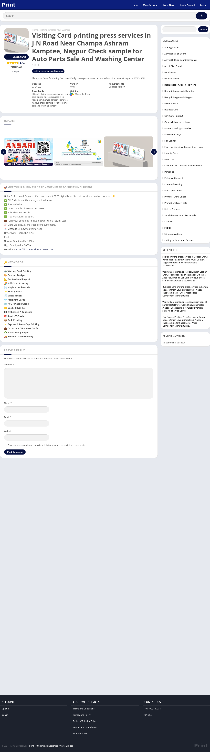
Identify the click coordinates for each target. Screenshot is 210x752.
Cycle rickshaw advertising (177, 122)
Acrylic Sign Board (173, 66)
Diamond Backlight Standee (177, 128)
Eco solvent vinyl (172, 135)
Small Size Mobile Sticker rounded (180, 215)
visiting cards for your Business (55, 30)
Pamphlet (169, 172)
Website (8, 431)
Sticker (167, 228)
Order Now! (169, 4)
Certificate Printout (173, 116)
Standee (168, 222)
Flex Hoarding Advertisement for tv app (183, 147)
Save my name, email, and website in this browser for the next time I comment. (46, 445)
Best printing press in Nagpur (178, 97)
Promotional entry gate (175, 203)
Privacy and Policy (82, 715)
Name (8, 403)
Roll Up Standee (172, 209)
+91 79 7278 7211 (152, 709)
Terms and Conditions (83, 709)
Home (135, 4)
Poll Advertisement (173, 178)
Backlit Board (170, 72)
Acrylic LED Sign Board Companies (180, 60)
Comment (10, 364)
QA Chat (148, 715)
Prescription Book (173, 190)
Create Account (187, 4)
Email (7, 417)
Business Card (171, 110)
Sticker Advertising (173, 234)
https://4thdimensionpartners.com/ (34, 249)
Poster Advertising (173, 184)
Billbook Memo (171, 103)
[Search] (105, 15)
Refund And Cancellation (85, 727)
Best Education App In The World (180, 85)
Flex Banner (170, 141)
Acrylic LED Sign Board (175, 54)
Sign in (5, 715)
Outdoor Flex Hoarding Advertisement (183, 166)
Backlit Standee (171, 79)
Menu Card (169, 159)
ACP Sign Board (171, 47)
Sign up (5, 709)
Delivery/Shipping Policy (84, 721)
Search (203, 30)
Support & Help (80, 734)
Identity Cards (171, 153)
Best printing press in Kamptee (179, 91)
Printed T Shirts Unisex (175, 197)
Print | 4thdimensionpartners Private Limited (51, 746)
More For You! (150, 4)
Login (203, 4)
